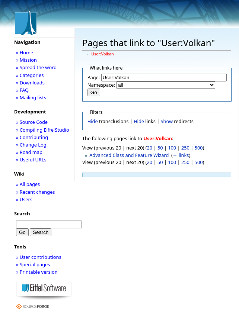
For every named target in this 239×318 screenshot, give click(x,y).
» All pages (28, 184)
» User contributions (38, 257)
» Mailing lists (31, 97)
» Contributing (32, 137)
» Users (24, 199)
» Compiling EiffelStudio (42, 129)
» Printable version (37, 272)
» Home (24, 52)
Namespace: (101, 84)
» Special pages (33, 264)
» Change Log (31, 144)
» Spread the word (36, 67)
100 (172, 147)
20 (150, 147)
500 (199, 147)
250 (185, 147)
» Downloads (30, 82)
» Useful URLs (31, 159)
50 (160, 147)
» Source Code (32, 122)
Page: (93, 77)
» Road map (29, 152)
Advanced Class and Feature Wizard (129, 155)
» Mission (26, 60)
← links (181, 155)
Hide (92, 121)
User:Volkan (102, 54)
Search (22, 213)
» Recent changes (35, 192)
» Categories (30, 75)
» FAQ (22, 90)
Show (167, 121)
